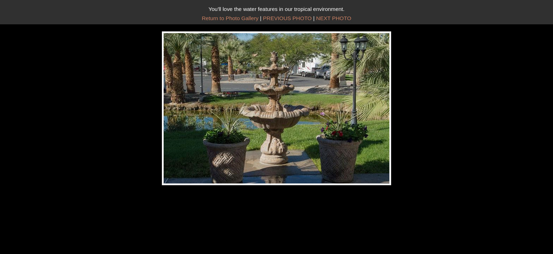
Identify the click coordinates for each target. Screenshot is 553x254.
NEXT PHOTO (333, 18)
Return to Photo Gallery (230, 18)
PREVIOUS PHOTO (287, 18)
